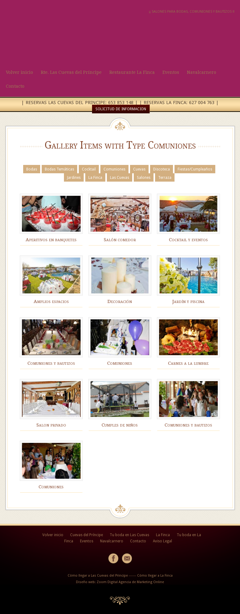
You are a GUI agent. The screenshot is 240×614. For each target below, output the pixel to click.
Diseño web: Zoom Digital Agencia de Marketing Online (120, 582)
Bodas (31, 169)
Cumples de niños (120, 425)
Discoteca (161, 169)
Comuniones (114, 169)
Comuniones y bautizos (51, 363)
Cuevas (139, 169)
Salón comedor (120, 239)
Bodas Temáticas (59, 169)
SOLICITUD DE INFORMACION (120, 109)
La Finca (95, 177)
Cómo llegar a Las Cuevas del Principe (98, 576)
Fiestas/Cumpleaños (195, 169)
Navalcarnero (201, 72)
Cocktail (89, 169)
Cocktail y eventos (188, 239)
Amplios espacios (51, 301)
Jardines (74, 177)
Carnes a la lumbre (188, 363)
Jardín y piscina (188, 301)
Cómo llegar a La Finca (155, 576)
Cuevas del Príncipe (86, 535)
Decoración (119, 301)
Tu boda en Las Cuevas (129, 535)
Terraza (164, 177)
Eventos (170, 72)
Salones (143, 177)
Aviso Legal (162, 541)
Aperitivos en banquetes (51, 239)
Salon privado (51, 425)
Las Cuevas (119, 177)
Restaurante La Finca (132, 72)
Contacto (15, 86)
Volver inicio (19, 72)
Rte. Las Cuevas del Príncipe (71, 72)
